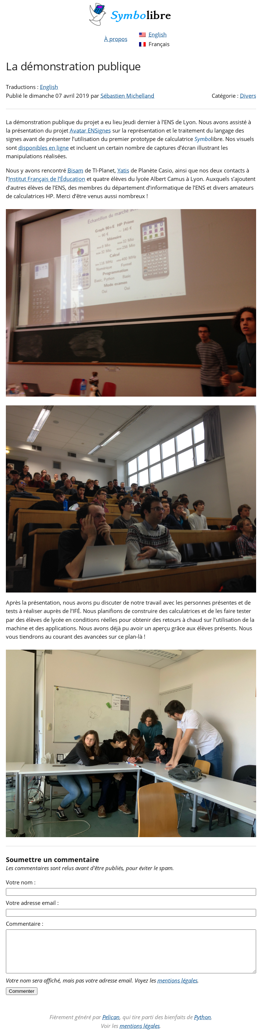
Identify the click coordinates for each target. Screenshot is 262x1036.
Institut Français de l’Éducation (46, 178)
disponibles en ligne (43, 147)
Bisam (75, 170)
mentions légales (177, 980)
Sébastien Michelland (127, 95)
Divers (248, 95)
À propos (115, 38)
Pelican (111, 1017)
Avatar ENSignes (90, 130)
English (158, 34)
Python (202, 1017)
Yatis (123, 170)
